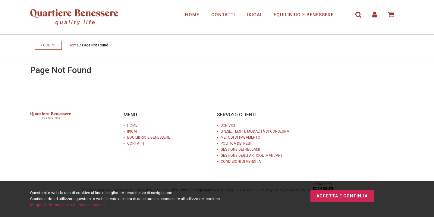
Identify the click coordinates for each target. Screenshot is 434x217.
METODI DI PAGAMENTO (240, 137)
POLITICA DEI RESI (236, 143)
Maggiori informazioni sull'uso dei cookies (67, 205)
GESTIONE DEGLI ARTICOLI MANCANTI (252, 155)
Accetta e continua (342, 195)
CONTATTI (223, 14)
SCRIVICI (228, 125)
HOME (192, 14)
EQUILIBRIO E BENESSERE (304, 14)
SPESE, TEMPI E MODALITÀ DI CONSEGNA (255, 131)
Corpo (48, 45)
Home (74, 45)
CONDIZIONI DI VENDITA (241, 161)
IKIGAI (254, 14)
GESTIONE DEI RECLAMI (240, 149)
